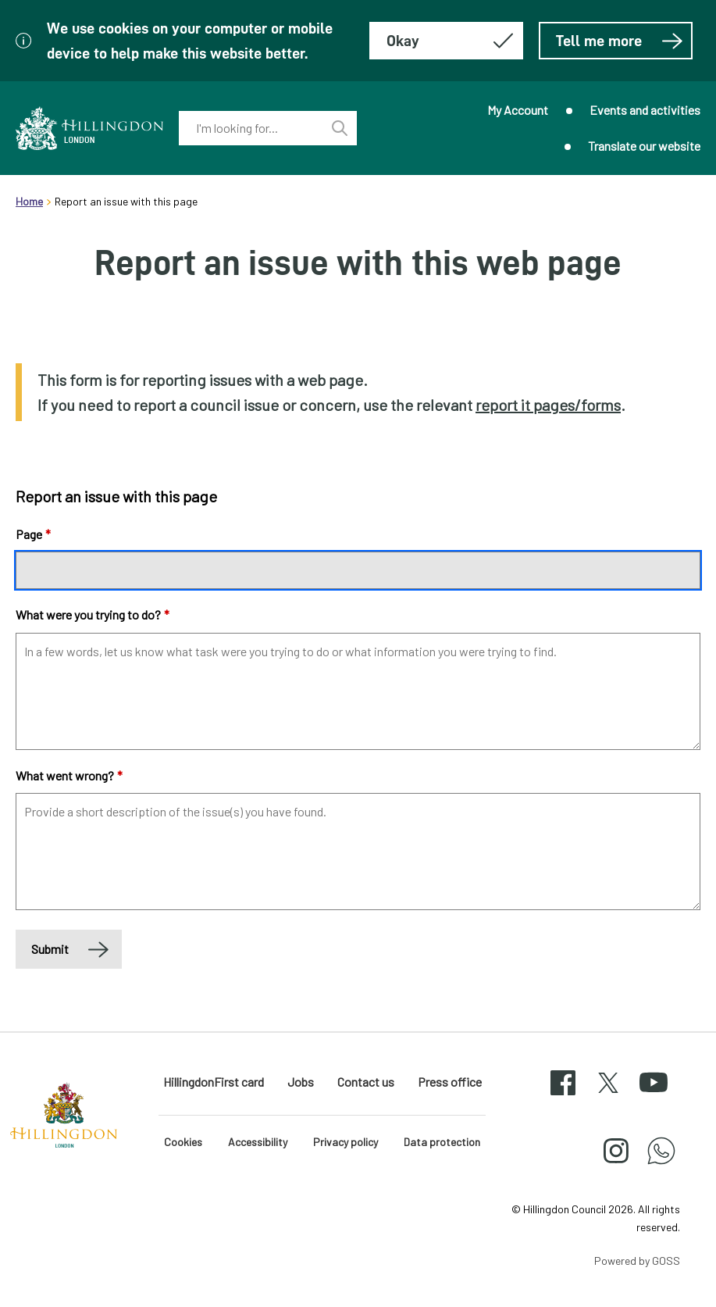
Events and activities (645, 109)
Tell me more (619, 41)
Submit (50, 948)
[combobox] (250, 128)
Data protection (442, 1141)
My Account (517, 109)
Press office (450, 1081)
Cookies (183, 1141)
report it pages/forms (548, 404)
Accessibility (257, 1141)
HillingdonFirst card (213, 1081)
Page (33, 534)
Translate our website (644, 145)
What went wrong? (69, 775)
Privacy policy (345, 1141)
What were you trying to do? (92, 614)
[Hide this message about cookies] (446, 40)
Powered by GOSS (637, 1260)
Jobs (300, 1081)
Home (29, 201)
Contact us (365, 1081)
